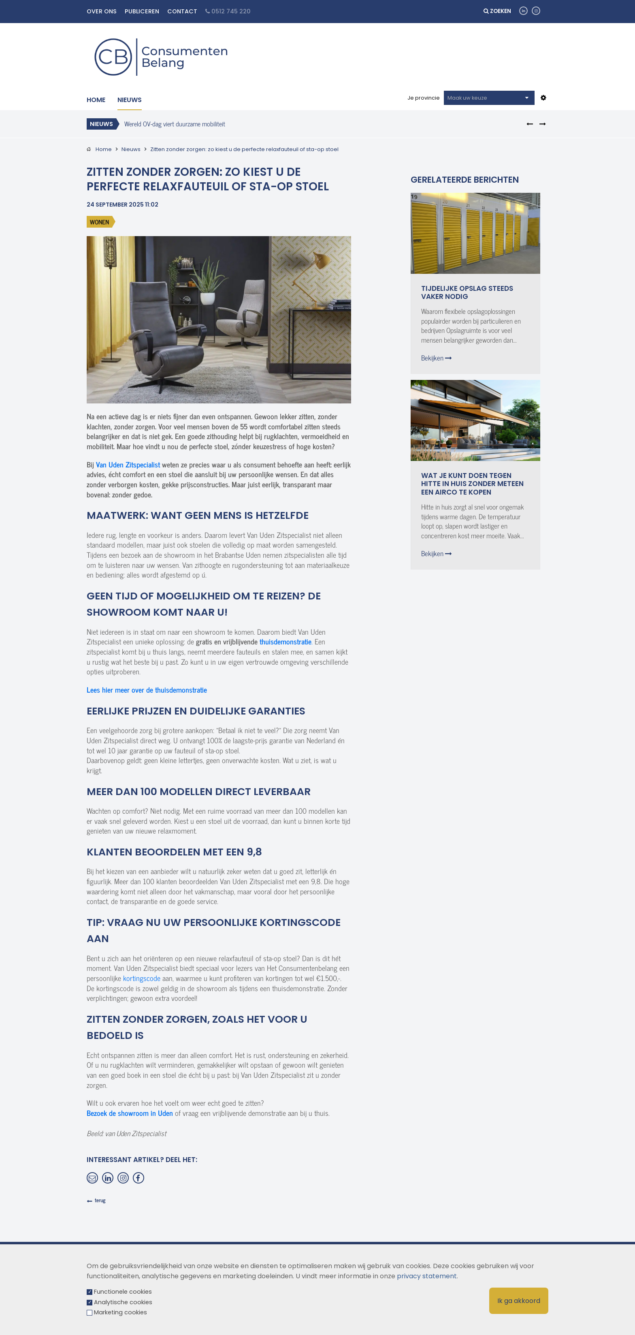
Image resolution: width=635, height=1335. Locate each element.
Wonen (99, 222)
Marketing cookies (120, 1312)
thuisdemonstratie (285, 641)
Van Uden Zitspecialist (128, 464)
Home (96, 99)
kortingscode (141, 978)
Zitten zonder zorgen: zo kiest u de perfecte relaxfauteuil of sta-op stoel (244, 149)
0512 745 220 (228, 11)
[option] (306, 123)
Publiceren (142, 11)
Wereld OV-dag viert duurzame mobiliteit (174, 123)
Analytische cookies (123, 1302)
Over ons (102, 11)
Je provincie (423, 97)
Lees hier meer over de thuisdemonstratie (147, 689)
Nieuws (129, 99)
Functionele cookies (123, 1292)
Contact (182, 11)
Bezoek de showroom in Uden (130, 1113)
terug (100, 1200)
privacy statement (427, 1276)
